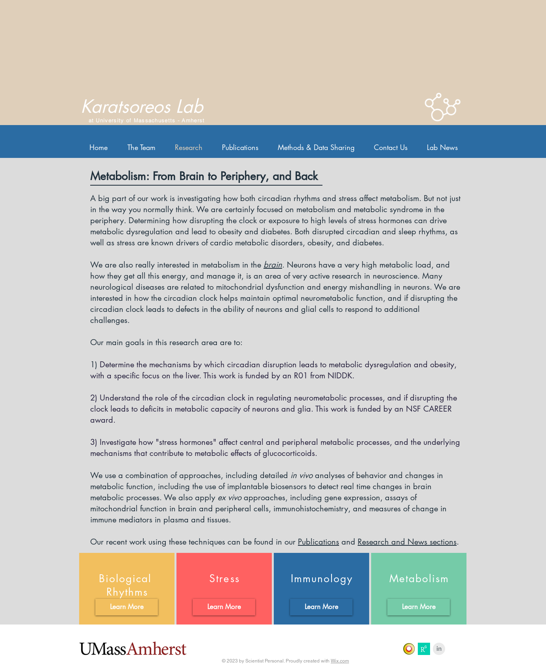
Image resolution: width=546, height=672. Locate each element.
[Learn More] (126, 607)
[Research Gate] (424, 649)
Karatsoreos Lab (142, 106)
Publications (318, 542)
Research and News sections (407, 542)
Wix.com (340, 661)
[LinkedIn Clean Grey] (439, 649)
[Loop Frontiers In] (409, 649)
